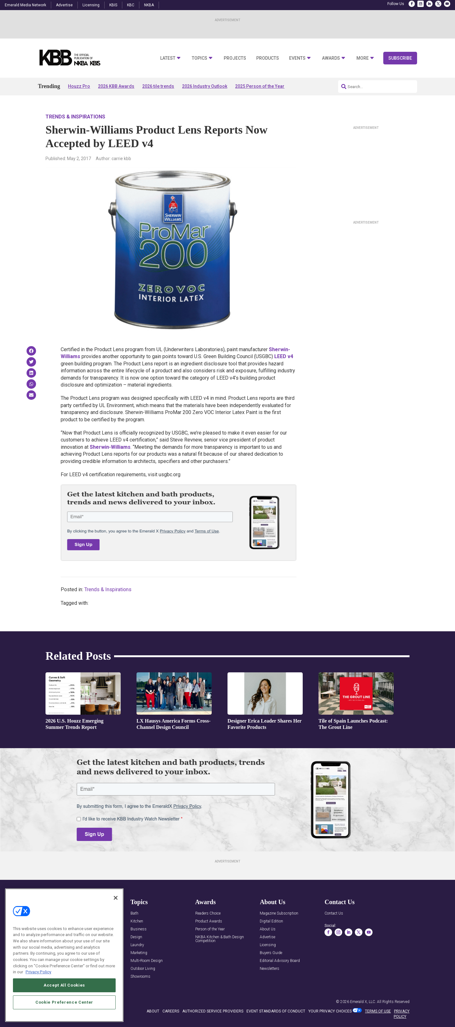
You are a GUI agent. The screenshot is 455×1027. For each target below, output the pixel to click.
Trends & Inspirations (75, 117)
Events (297, 58)
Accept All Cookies (64, 985)
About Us (268, 929)
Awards (331, 58)
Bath (134, 913)
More (362, 58)
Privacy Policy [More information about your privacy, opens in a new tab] (38, 972)
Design (136, 937)
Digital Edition (271, 921)
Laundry (137, 945)
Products (267, 58)
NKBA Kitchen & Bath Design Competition (219, 939)
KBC (130, 5)
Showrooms (140, 977)
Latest (167, 58)
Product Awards (208, 921)
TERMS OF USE (378, 1011)
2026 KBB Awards (116, 86)
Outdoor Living (142, 969)
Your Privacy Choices (330, 1011)
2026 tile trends (158, 86)
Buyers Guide (271, 953)
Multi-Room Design (146, 961)
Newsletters (269, 969)
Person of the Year (210, 929)
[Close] (116, 898)
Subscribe (400, 58)
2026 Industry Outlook (204, 86)
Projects (235, 58)
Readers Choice (208, 913)
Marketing (138, 953)
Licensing (91, 5)
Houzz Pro (79, 86)
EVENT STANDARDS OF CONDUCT (275, 1011)
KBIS (113, 5)
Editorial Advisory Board (280, 961)
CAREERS (170, 1011)
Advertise (64, 5)
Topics (199, 58)
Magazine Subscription (279, 913)
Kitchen (136, 921)
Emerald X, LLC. (363, 1002)
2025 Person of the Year (259, 86)
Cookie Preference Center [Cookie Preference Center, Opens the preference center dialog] (64, 1002)
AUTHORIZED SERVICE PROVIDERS (212, 1011)
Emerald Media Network (25, 5)
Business (138, 929)
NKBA (149, 5)
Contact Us (334, 913)
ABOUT (153, 1011)
